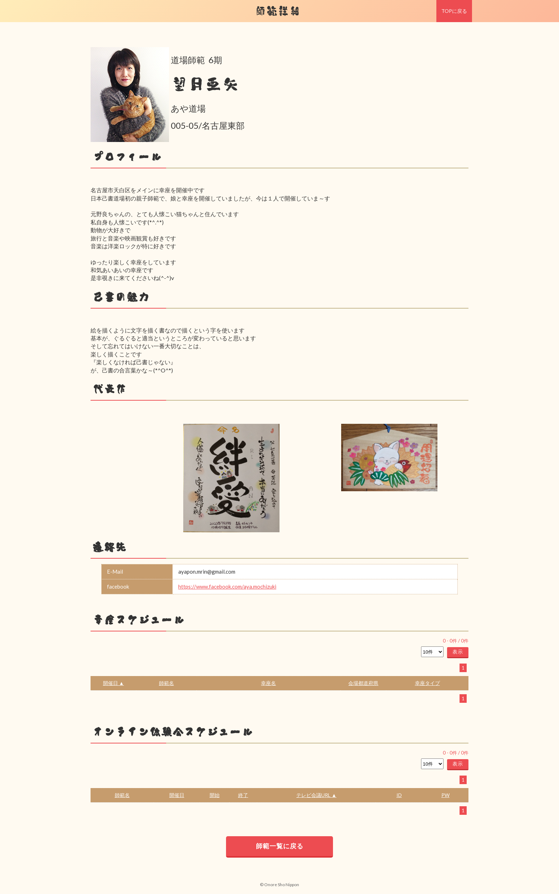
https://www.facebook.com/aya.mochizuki (227, 586)
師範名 (166, 683)
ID (399, 795)
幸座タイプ (427, 683)
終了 (243, 795)
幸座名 (268, 683)
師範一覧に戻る (279, 846)
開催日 (176, 795)
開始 (215, 795)
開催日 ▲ (113, 683)
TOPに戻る (454, 11)
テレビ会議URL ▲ (316, 795)
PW (445, 795)
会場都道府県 (363, 683)
